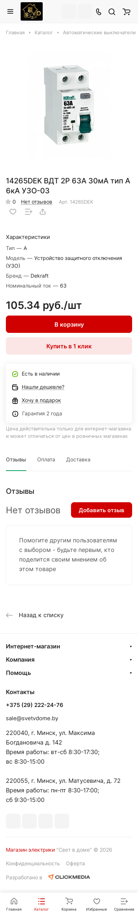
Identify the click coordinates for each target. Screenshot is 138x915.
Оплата (46, 459)
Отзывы (16, 459)
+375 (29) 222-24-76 (34, 705)
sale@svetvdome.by (32, 718)
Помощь (18, 672)
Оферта (75, 863)
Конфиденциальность (33, 863)
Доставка (78, 459)
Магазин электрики (30, 850)
